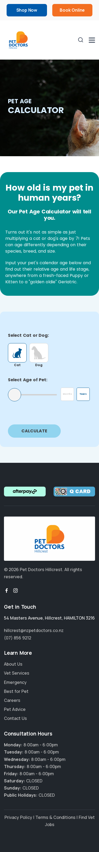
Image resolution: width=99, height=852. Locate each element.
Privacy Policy (18, 817)
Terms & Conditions (55, 817)
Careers (12, 700)
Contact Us (15, 718)
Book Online (72, 10)
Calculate (34, 431)
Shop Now (26, 10)
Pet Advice (15, 709)
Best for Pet (16, 691)
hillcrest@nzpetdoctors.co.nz (34, 630)
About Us (13, 664)
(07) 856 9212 (17, 638)
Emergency (15, 682)
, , (49, 618)
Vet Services (16, 673)
